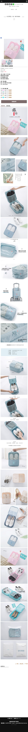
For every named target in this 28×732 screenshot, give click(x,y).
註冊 (16, 9)
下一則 (26, 663)
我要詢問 (14, 101)
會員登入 (12, 9)
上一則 (16, 663)
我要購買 (10, 90)
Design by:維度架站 (14, 724)
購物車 (10, 6)
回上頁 (21, 663)
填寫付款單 (13, 6)
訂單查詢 (17, 6)
